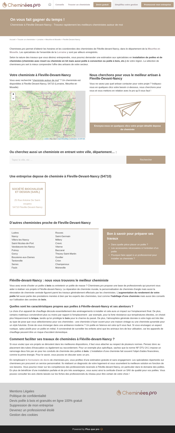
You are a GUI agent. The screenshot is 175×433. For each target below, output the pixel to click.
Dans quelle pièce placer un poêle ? (129, 244)
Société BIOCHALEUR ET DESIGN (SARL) (27, 190)
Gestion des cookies (24, 415)
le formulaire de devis (37, 360)
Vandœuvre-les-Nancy (23, 246)
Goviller (59, 257)
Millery (58, 239)
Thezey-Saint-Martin (65, 253)
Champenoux (62, 264)
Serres (15, 264)
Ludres (15, 232)
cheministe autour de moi (46, 80)
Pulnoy (15, 250)
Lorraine (40, 39)
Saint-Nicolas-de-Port (23, 243)
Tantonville (17, 260)
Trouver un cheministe (26, 39)
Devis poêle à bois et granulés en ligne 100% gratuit (46, 400)
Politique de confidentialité (28, 396)
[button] (59, 4)
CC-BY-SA (81, 139)
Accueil (12, 39)
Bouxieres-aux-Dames (23, 257)
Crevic (58, 243)
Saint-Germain (62, 236)
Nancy (15, 236)
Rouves (59, 232)
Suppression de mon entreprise (31, 405)
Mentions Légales (22, 391)
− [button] (13, 99)
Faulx (14, 267)
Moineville (60, 267)
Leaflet (46, 139)
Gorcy (15, 253)
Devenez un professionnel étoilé (32, 410)
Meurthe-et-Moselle (53, 39)
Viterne (59, 246)
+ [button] (13, 94)
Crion (58, 260)
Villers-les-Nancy (20, 239)
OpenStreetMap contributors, (68, 139)
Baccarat (60, 250)
